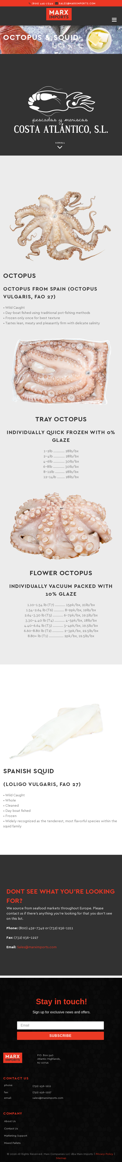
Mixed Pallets (12, 1143)
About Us (10, 1121)
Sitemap (61, 1158)
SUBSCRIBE (60, 1036)
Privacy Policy (104, 1154)
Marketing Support (15, 1135)
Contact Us (11, 1128)
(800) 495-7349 (41, 3)
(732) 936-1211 (41, 1086)
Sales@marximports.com (37, 947)
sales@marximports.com (77, 3)
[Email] (60, 1025)
